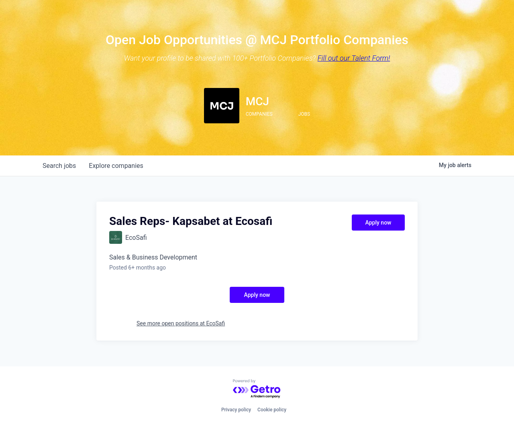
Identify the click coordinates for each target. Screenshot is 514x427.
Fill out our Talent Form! (354, 58)
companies (116, 166)
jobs (59, 166)
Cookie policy (271, 410)
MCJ (257, 101)
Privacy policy (236, 410)
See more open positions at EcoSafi (181, 323)
